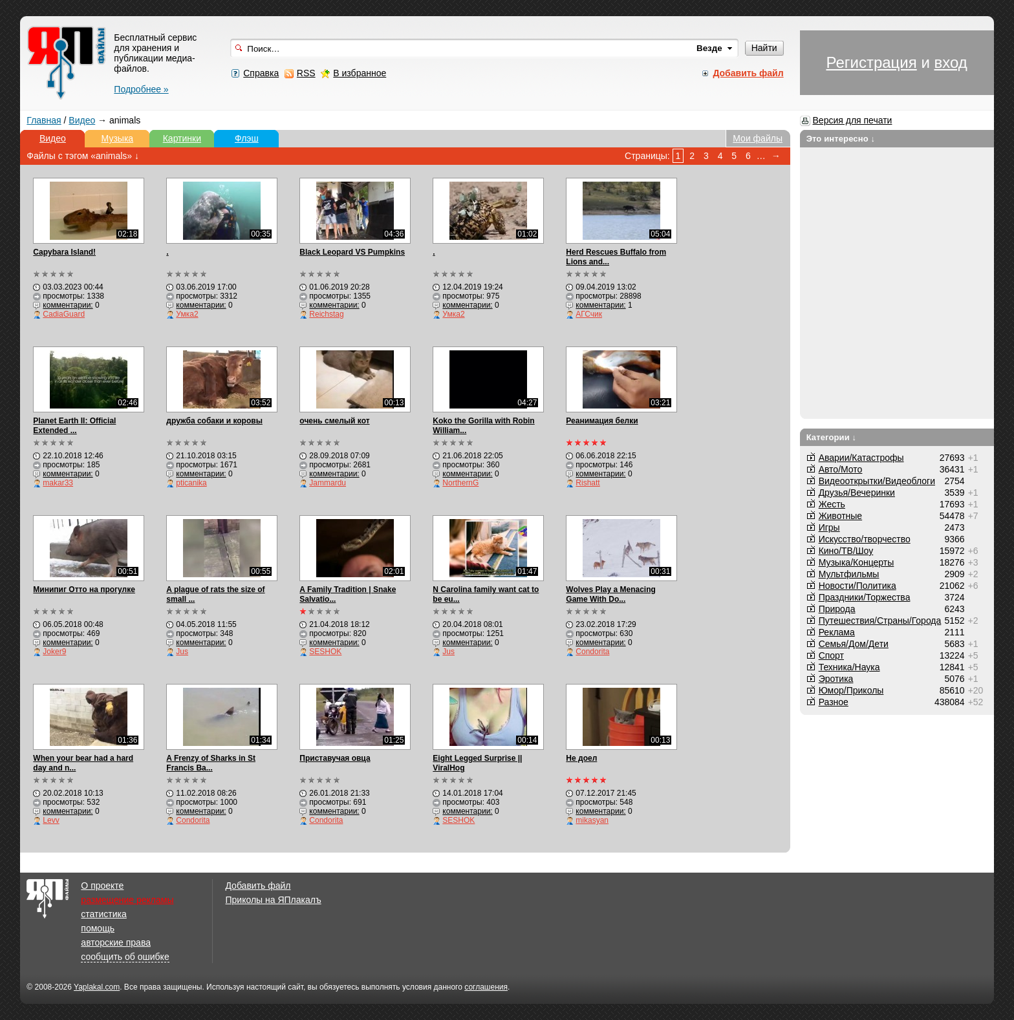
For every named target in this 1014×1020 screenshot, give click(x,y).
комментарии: (67, 305)
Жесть (832, 504)
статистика (103, 914)
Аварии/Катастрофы (861, 457)
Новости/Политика (857, 585)
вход (950, 62)
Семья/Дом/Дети (854, 644)
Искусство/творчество (865, 539)
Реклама (837, 632)
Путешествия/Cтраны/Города (880, 620)
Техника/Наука (849, 667)
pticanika (191, 482)
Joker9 (54, 651)
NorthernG (460, 482)
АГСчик (589, 314)
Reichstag (326, 314)
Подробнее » (141, 89)
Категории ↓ (831, 437)
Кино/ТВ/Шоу (846, 551)
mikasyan (592, 820)
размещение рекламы (127, 900)
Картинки (182, 138)
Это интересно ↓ (841, 138)
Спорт (831, 655)
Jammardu (327, 482)
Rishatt (587, 482)
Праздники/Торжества (865, 597)
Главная (44, 120)
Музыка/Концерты (856, 562)
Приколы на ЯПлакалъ (273, 900)
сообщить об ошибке (125, 956)
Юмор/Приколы (851, 690)
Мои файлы (757, 138)
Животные (841, 516)
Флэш (247, 138)
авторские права (116, 942)
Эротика (836, 679)
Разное (833, 702)
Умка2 (187, 314)
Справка (261, 73)
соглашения (486, 987)
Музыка (118, 138)
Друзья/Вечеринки (857, 492)
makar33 (58, 482)
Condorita (592, 651)
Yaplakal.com (97, 987)
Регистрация (871, 62)
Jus (182, 651)
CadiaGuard (64, 314)
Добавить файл (257, 885)
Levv (51, 820)
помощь (97, 928)
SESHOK (325, 651)
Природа (837, 609)
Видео (82, 120)
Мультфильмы (849, 574)
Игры (829, 527)
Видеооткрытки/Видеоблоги (877, 481)
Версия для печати (852, 120)
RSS (306, 73)
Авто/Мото (841, 469)
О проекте (102, 885)
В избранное (359, 73)
